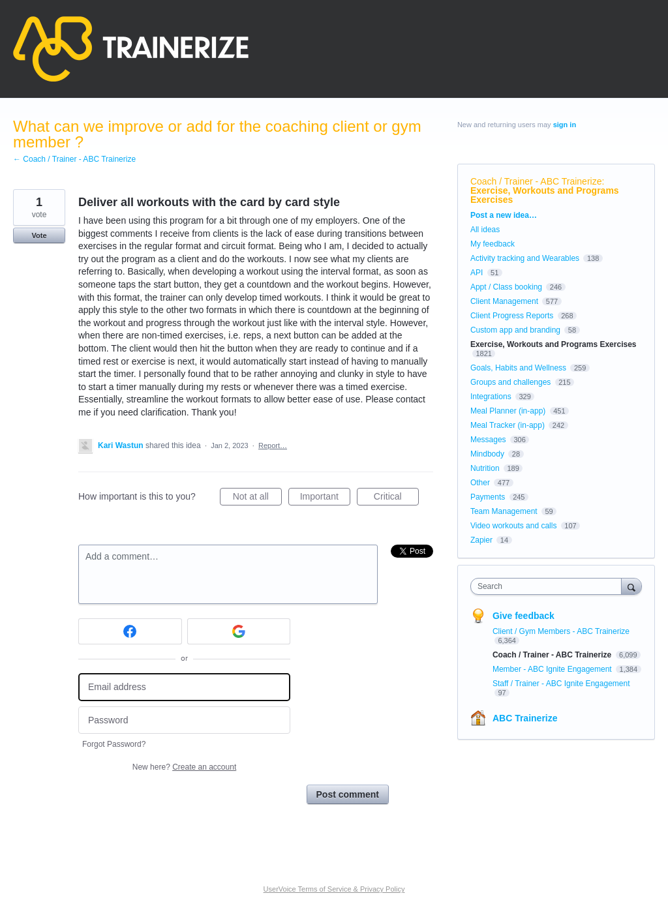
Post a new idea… (503, 215)
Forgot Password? (113, 744)
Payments (487, 497)
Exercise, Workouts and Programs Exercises (544, 195)
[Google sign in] (239, 631)
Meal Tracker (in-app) (507, 425)
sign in (564, 124)
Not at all (257, 498)
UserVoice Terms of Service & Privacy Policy (334, 889)
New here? (184, 767)
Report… (272, 445)
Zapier (481, 540)
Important (325, 498)
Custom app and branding (515, 330)
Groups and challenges (510, 382)
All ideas (485, 229)
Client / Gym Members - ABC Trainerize (561, 631)
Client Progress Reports (511, 315)
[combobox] (549, 586)
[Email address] (184, 687)
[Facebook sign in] (130, 631)
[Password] (184, 720)
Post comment (347, 794)
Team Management (504, 511)
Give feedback (523, 615)
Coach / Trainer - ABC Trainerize (536, 181)
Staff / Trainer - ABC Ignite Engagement (561, 683)
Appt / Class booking (506, 287)
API (476, 272)
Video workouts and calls (513, 525)
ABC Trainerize (525, 718)
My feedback (492, 244)
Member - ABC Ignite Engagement (553, 669)
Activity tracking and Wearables (524, 258)
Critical (396, 498)
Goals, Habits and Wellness (518, 367)
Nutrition (485, 468)
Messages (488, 439)
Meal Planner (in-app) (507, 410)
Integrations (490, 396)
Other (480, 482)
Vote (38, 235)
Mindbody (487, 454)
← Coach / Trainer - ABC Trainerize (74, 159)
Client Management (504, 301)
